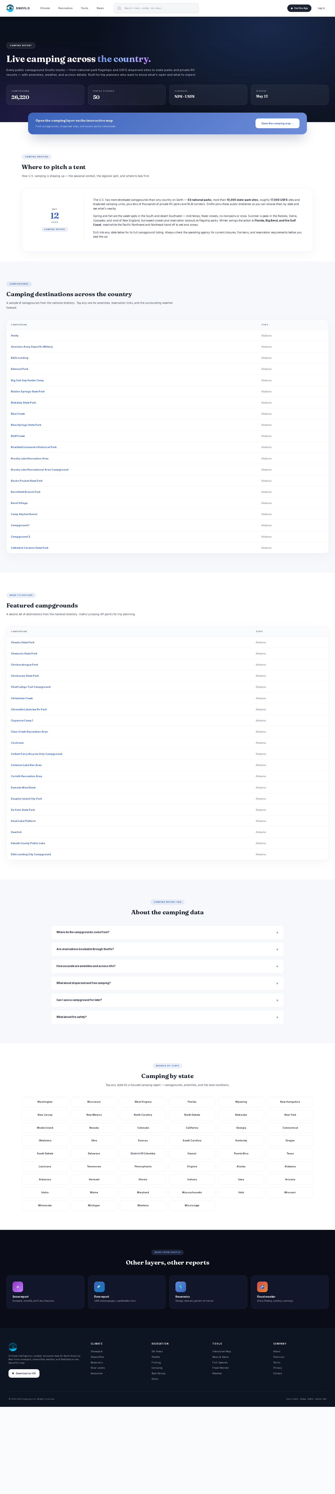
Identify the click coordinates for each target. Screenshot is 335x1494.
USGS (295, 1399)
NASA (318, 1399)
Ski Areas (157, 1351)
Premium (278, 1356)
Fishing (156, 1362)
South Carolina (192, 1140)
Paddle (156, 1356)
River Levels (98, 1367)
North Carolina (143, 1114)
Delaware (94, 1153)
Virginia (192, 1166)
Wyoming (241, 1101)
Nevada (94, 1127)
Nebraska (241, 1114)
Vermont (94, 1179)
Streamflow (97, 1356)
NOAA (303, 1399)
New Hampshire (290, 1101)
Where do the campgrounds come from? (82, 932)
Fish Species (220, 1362)
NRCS (310, 1399)
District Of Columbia (143, 1153)
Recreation (65, 8)
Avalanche (97, 1373)
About (276, 1351)
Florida (192, 1101)
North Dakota (192, 1114)
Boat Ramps (159, 1373)
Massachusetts (192, 1192)
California (192, 1127)
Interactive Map (221, 1351)
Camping (157, 1367)
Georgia (241, 1127)
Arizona (290, 1179)
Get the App (299, 8)
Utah (241, 1192)
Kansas (143, 1140)
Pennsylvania (143, 1166)
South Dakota (45, 1153)
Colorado (143, 1127)
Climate (45, 8)
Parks (155, 1378)
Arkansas (45, 1179)
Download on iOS (24, 1373)
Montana (143, 1205)
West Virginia (143, 1101)
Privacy (277, 1367)
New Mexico (94, 1114)
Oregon (290, 1140)
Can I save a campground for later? (79, 1000)
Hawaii (192, 1153)
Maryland (143, 1192)
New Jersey (45, 1114)
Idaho (45, 1192)
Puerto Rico (241, 1153)
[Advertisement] (167, 1450)
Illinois (143, 1179)
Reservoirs (97, 1362)
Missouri (290, 1192)
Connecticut (290, 1127)
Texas (290, 1153)
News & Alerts (220, 1356)
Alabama (266, 335)
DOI (325, 1399)
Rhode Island (45, 1127)
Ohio (94, 1140)
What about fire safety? (71, 1017)
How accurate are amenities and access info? (86, 966)
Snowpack (97, 1351)
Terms (276, 1362)
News (100, 8)
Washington (44, 1101)
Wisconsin (94, 1101)
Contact (277, 1373)
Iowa (241, 1179)
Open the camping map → (277, 123)
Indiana (192, 1179)
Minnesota (45, 1205)
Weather (217, 1373)
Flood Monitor (220, 1367)
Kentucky (241, 1140)
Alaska (241, 1166)
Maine (94, 1192)
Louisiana (45, 1166)
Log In (321, 8)
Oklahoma (45, 1140)
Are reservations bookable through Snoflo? (85, 949)
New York (290, 1114)
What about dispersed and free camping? (83, 983)
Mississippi (192, 1205)
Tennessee (94, 1166)
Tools (84, 8)
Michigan (94, 1205)
